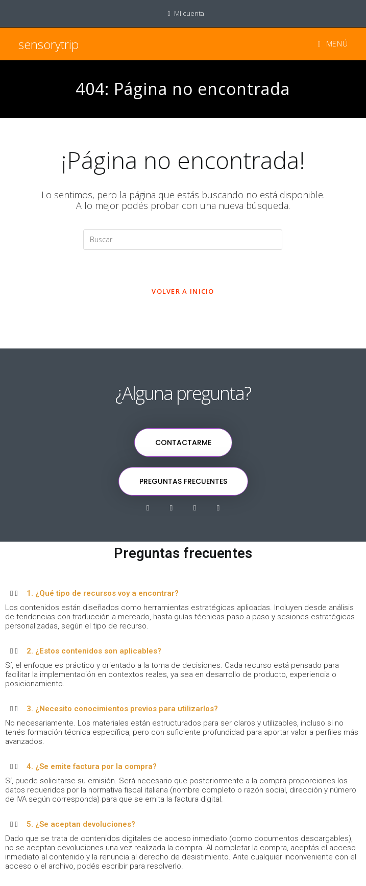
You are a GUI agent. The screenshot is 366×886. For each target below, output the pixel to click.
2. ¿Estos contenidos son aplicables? (94, 651)
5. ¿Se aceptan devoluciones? (81, 824)
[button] (183, 593)
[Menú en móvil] (329, 44)
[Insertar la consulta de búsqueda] (182, 239)
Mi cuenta (189, 13)
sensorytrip (48, 44)
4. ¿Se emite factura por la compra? (92, 766)
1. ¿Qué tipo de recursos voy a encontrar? (103, 593)
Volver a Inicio (183, 291)
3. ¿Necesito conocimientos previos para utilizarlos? (122, 708)
